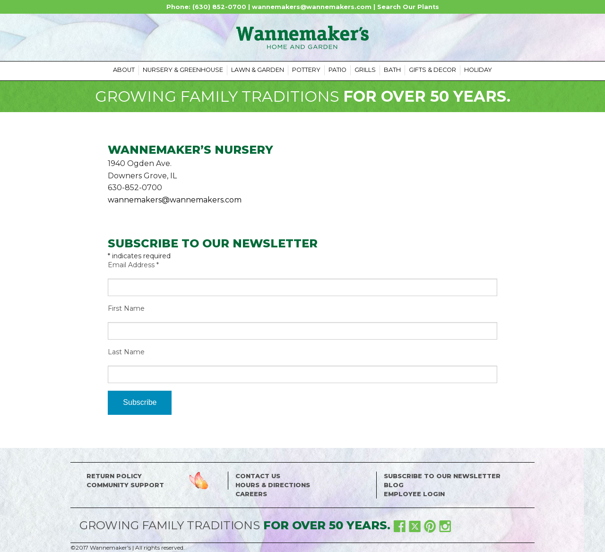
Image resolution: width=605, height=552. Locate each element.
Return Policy (114, 476)
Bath (392, 69)
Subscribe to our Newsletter (442, 476)
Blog (394, 485)
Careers (251, 494)
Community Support (125, 485)
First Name (126, 308)
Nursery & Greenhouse (183, 69)
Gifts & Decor (432, 69)
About (124, 69)
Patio (337, 69)
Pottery (306, 69)
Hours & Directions (272, 485)
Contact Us (257, 476)
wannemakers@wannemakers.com (312, 6)
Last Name (126, 352)
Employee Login (414, 494)
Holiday (478, 69)
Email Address (133, 265)
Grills (365, 69)
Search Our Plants (408, 6)
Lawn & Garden (257, 69)
